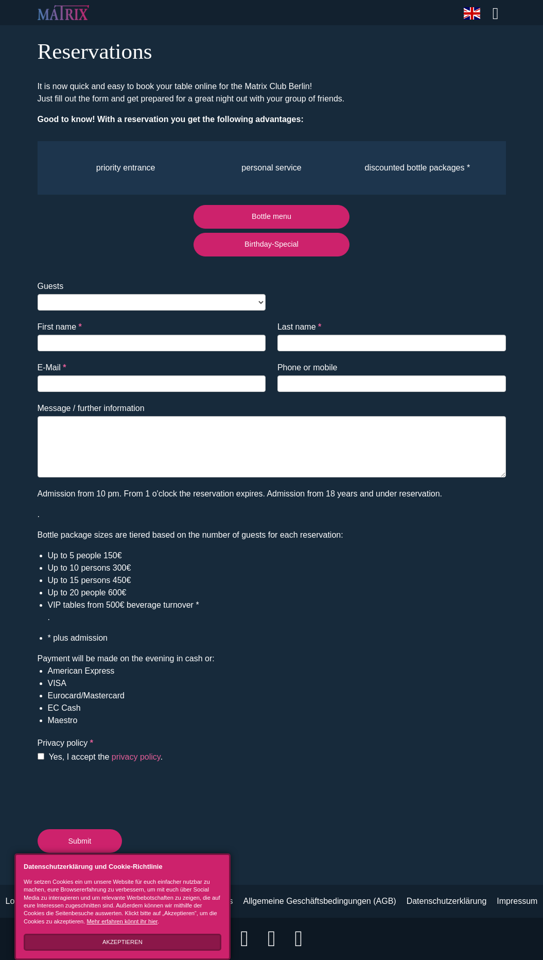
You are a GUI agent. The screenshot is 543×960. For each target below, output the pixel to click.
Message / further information (91, 408)
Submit (80, 841)
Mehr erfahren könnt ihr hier (93, 921)
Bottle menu (271, 216)
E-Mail (52, 367)
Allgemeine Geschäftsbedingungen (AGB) (319, 901)
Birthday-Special (271, 244)
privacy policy (136, 756)
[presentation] (116, 794)
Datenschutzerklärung (447, 901)
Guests (51, 286)
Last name (299, 326)
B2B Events (211, 901)
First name (60, 326)
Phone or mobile (307, 367)
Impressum (517, 901)
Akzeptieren (112, 942)
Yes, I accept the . (100, 756)
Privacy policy (65, 743)
